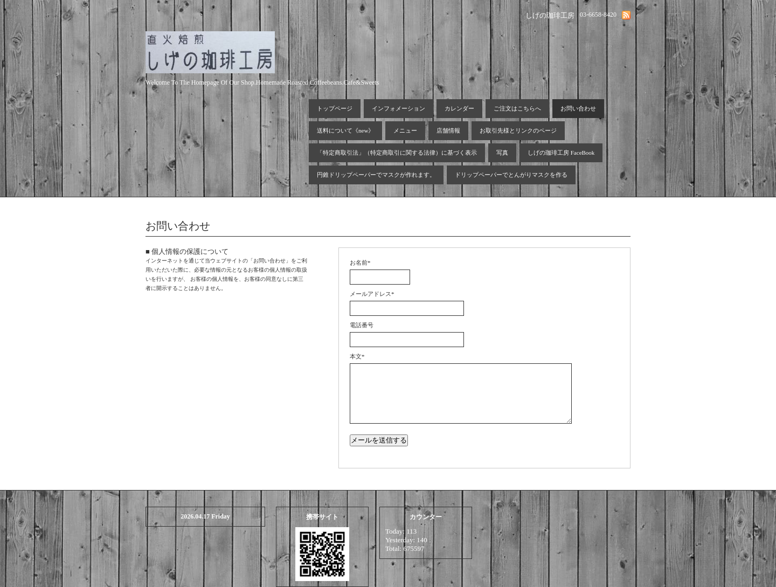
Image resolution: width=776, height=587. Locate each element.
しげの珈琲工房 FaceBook (561, 152)
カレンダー (459, 108)
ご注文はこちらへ (517, 108)
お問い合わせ (578, 108)
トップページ (334, 108)
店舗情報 (448, 130)
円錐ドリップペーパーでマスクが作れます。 (376, 174)
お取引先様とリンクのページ (518, 130)
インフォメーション (398, 108)
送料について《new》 (345, 130)
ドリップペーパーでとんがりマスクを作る (511, 174)
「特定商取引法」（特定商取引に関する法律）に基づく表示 (397, 152)
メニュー (405, 130)
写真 (502, 152)
